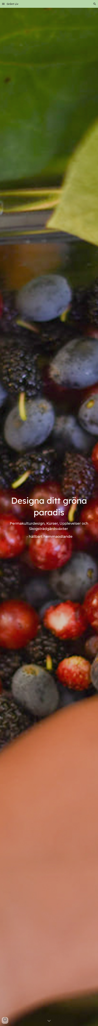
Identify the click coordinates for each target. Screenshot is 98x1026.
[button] (3, 4)
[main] (49, 517)
